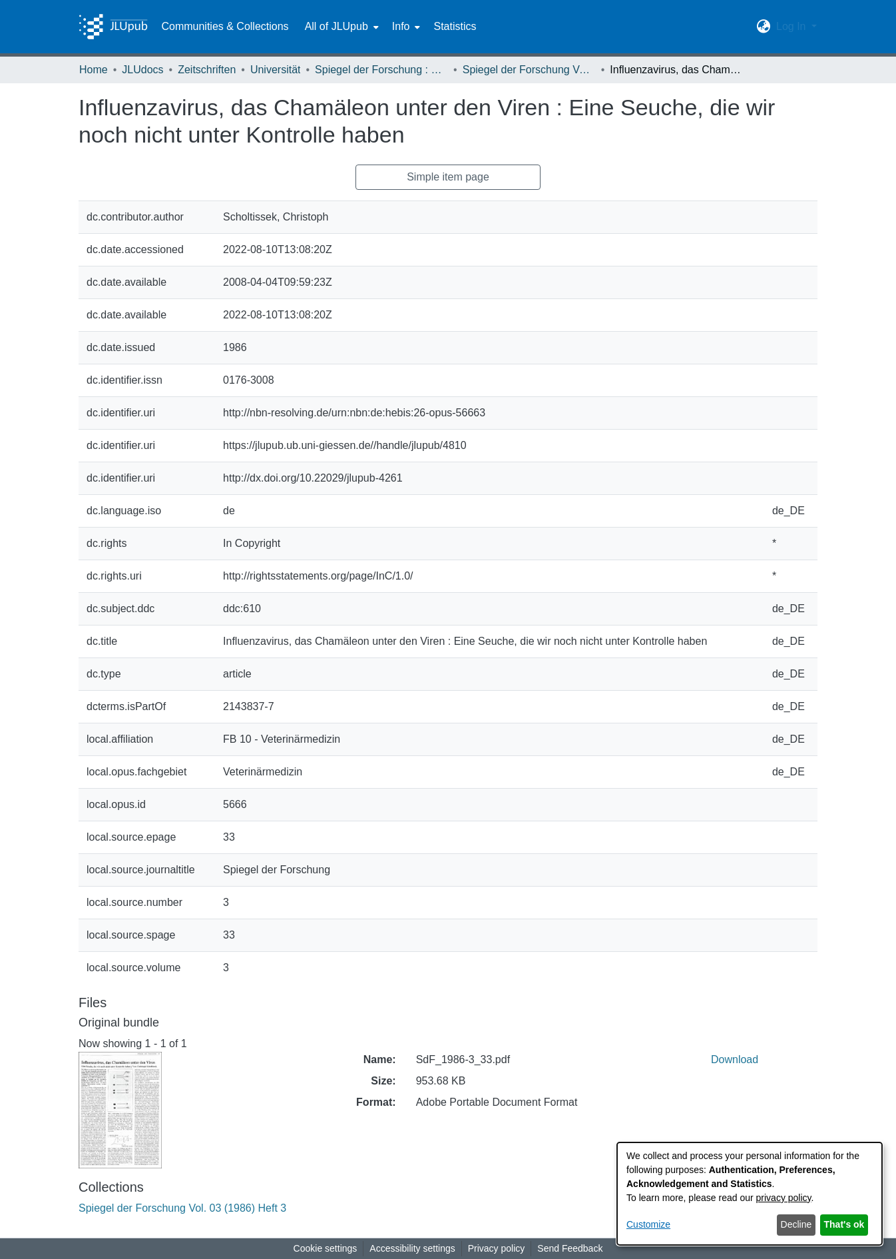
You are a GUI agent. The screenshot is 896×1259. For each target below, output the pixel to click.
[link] (182, 1208)
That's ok (844, 1224)
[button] (764, 26)
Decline (796, 1224)
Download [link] (734, 1059)
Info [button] (401, 26)
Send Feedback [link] (569, 1248)
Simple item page (448, 177)
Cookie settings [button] (325, 1248)
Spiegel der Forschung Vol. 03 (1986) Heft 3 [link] (529, 69)
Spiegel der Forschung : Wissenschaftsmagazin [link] (381, 69)
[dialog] (749, 1194)
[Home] (113, 26)
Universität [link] (275, 69)
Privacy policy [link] (496, 1248)
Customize (648, 1224)
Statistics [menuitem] (454, 26)
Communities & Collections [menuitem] (224, 26)
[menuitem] (340, 26)
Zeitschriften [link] (207, 69)
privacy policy (783, 1197)
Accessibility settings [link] (412, 1248)
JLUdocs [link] (142, 69)
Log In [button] (792, 26)
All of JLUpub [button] (336, 26)
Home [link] (93, 69)
